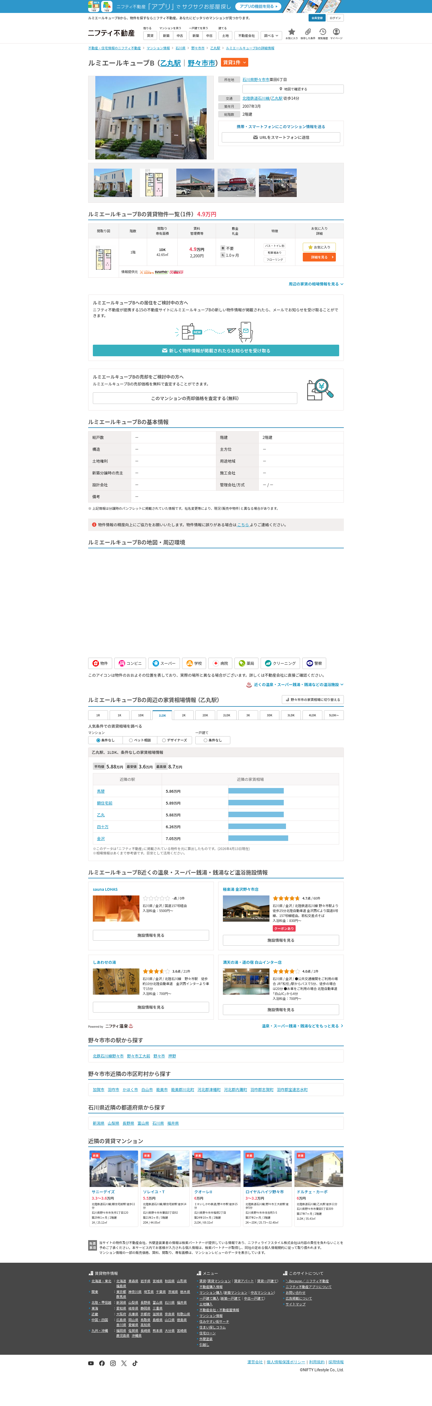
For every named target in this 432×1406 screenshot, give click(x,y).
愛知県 (121, 1308)
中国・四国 (99, 1319)
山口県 (170, 1319)
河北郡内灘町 (235, 1089)
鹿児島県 (122, 1335)
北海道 (121, 1280)
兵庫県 (133, 1313)
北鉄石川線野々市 (108, 1056)
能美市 (162, 1089)
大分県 (170, 1330)
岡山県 (133, 1319)
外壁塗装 (206, 1338)
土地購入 (206, 1304)
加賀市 (98, 1089)
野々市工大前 (138, 1056)
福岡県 (121, 1330)
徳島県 (182, 1319)
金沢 (101, 838)
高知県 (145, 1324)
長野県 (128, 1123)
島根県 (158, 1319)
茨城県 (173, 1291)
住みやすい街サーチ (214, 1321)
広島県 (121, 1319)
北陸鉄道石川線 (255, 98)
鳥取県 (145, 1319)
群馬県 (121, 1296)
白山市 (147, 1089)
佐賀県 (133, 1330)
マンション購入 (211, 1292)
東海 (94, 1308)
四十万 (103, 826)
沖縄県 (137, 1335)
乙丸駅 (170, 63)
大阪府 (121, 1313)
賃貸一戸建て (267, 1280)
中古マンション (262, 1292)
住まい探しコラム (212, 1327)
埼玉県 (149, 1291)
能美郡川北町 (182, 1089)
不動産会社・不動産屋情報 (219, 1309)
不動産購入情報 (211, 1286)
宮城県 (158, 1280)
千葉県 (161, 1291)
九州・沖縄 (99, 1330)
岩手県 (145, 1280)
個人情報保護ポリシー (286, 1362)
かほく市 (130, 1089)
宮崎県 (182, 1330)
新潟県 (98, 1123)
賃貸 (202, 1280)
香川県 (121, 1324)
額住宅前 (104, 803)
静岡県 (145, 1308)
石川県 (248, 79)
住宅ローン (207, 1333)
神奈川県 (135, 1291)
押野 (172, 1056)
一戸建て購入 (209, 1298)
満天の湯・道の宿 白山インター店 (252, 962)
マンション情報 (211, 1315)
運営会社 (255, 1362)
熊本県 (158, 1330)
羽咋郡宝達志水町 (292, 1089)
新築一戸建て (231, 1298)
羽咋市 (113, 1089)
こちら (243, 524)
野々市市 (201, 63)
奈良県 (170, 1313)
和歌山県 (183, 1313)
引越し (204, 1344)
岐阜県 (133, 1308)
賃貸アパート (244, 1280)
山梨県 (113, 1123)
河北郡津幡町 (209, 1089)
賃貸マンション (219, 1280)
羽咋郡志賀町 (262, 1089)
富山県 (143, 1123)
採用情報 (336, 1362)
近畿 (94, 1313)
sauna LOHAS (105, 889)
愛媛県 (133, 1324)
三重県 (158, 1308)
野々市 (159, 1056)
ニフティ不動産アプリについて (309, 1286)
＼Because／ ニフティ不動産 (307, 1280)
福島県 (121, 1285)
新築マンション (235, 1292)
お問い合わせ (296, 1292)
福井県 (173, 1123)
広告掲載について (299, 1298)
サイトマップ (296, 1304)
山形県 (182, 1280)
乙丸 (101, 814)
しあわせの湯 (104, 962)
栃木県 (185, 1291)
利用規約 (317, 1362)
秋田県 (170, 1280)
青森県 (133, 1280)
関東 (94, 1291)
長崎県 (145, 1330)
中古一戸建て (254, 1298)
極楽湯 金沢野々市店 (240, 889)
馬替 (101, 791)
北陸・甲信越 (101, 1302)
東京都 (121, 1291)
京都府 (145, 1313)
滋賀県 (158, 1313)
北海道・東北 (101, 1280)
